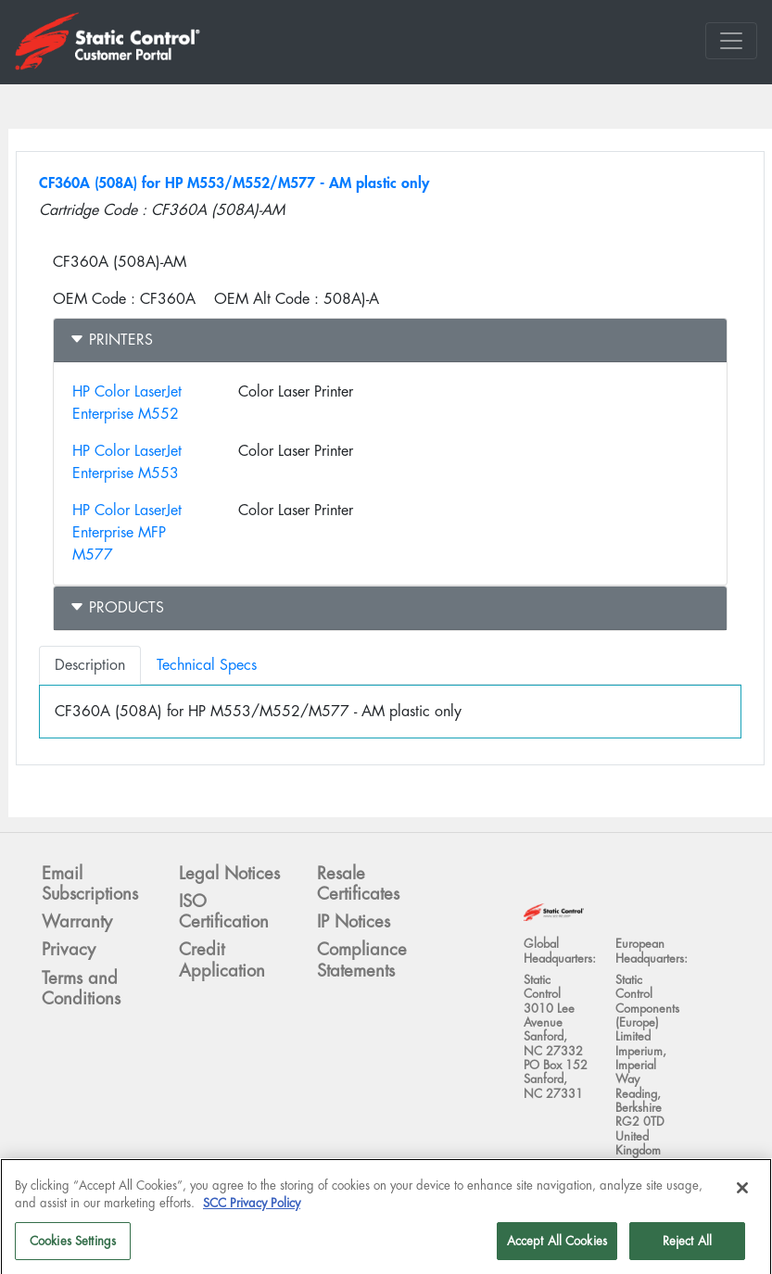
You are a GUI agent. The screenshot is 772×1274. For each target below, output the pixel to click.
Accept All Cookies (557, 1247)
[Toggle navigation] (731, 40)
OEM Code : (94, 299)
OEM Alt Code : (266, 299)
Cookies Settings (73, 1247)
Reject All (687, 1247)
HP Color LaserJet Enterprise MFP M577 (127, 532)
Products (117, 607)
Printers (111, 339)
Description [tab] (90, 665)
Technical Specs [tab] (207, 665)
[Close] (742, 1193)
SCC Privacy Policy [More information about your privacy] (251, 1209)
